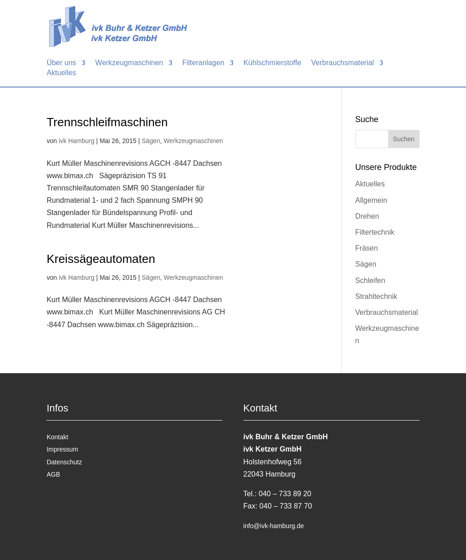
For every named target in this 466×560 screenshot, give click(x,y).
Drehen (367, 216)
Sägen (151, 140)
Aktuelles (370, 184)
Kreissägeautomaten (100, 259)
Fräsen (366, 248)
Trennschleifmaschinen (106, 122)
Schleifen (370, 280)
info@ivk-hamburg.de (273, 525)
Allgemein (371, 200)
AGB (53, 474)
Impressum (62, 449)
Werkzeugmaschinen (193, 140)
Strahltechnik (376, 296)
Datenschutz (64, 462)
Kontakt (57, 437)
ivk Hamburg (77, 140)
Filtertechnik (375, 232)
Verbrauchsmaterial (386, 312)
